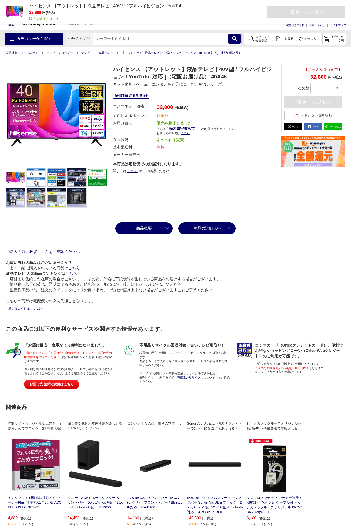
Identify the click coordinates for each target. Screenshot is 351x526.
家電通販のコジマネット (22, 53)
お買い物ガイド (294, 25)
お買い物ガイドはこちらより (25, 308)
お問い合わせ (317, 25)
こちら (185, 133)
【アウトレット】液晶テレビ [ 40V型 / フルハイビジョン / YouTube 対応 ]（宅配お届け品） (182, 53)
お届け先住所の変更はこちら (51, 384)
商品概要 (144, 228)
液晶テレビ (105, 53)
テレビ (85, 53)
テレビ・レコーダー (60, 53)
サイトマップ (338, 25)
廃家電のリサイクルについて (196, 377)
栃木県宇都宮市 (182, 129)
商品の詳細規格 (207, 228)
